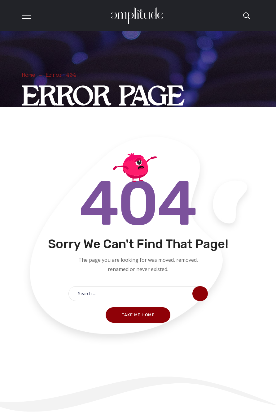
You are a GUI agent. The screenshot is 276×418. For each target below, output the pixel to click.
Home (29, 75)
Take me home (138, 314)
